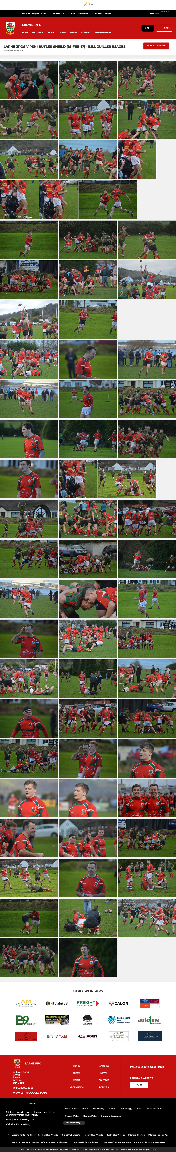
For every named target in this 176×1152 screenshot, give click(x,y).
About (85, 1108)
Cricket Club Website (70, 1135)
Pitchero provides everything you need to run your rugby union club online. (30, 1113)
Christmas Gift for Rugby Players (116, 1142)
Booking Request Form (34, 13)
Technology (126, 1108)
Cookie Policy (90, 1116)
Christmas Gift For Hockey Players (149, 1142)
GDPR (139, 1108)
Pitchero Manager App (158, 1135)
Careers (112, 1108)
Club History (59, 13)
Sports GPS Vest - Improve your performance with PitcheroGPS (39, 1142)
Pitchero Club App (136, 1135)
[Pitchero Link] (166, 15)
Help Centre (71, 1108)
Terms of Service (154, 1108)
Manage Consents (111, 1116)
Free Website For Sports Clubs (20, 1135)
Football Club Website (48, 1135)
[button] (25, 32)
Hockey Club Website (93, 1135)
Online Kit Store (102, 13)
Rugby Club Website (115, 1135)
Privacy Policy (72, 1116)
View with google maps (30, 1093)
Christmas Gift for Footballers (85, 1142)
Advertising (98, 1108)
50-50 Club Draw (79, 13)
